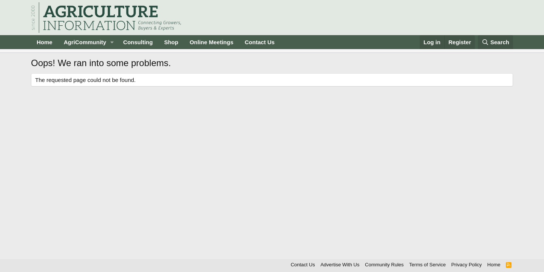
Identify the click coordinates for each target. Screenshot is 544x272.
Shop (171, 42)
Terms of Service (427, 264)
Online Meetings (211, 42)
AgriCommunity (85, 42)
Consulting (138, 42)
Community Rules (384, 264)
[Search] (495, 42)
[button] (112, 42)
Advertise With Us (339, 264)
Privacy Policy (466, 264)
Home (45, 42)
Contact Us (260, 42)
